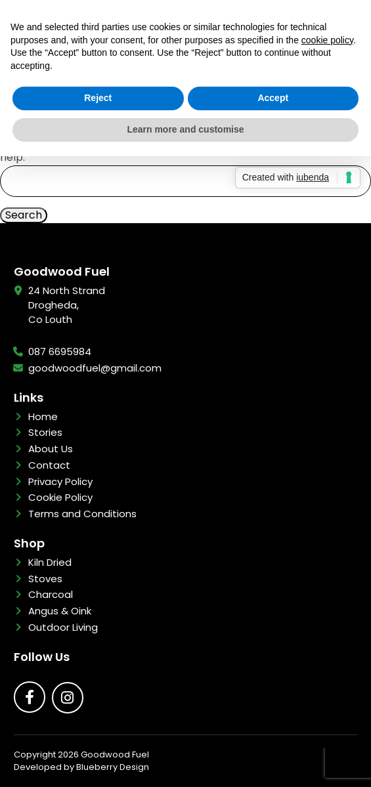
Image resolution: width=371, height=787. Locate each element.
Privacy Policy (60, 481)
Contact (49, 465)
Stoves (45, 578)
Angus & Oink (59, 611)
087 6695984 (59, 351)
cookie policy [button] (327, 40)
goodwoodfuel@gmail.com (95, 368)
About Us (50, 449)
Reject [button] (98, 98)
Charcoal (50, 594)
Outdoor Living (63, 627)
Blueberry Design (112, 767)
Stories (45, 432)
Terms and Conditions (82, 514)
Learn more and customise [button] (185, 129)
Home (43, 416)
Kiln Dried (50, 562)
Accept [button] (272, 98)
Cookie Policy (60, 497)
